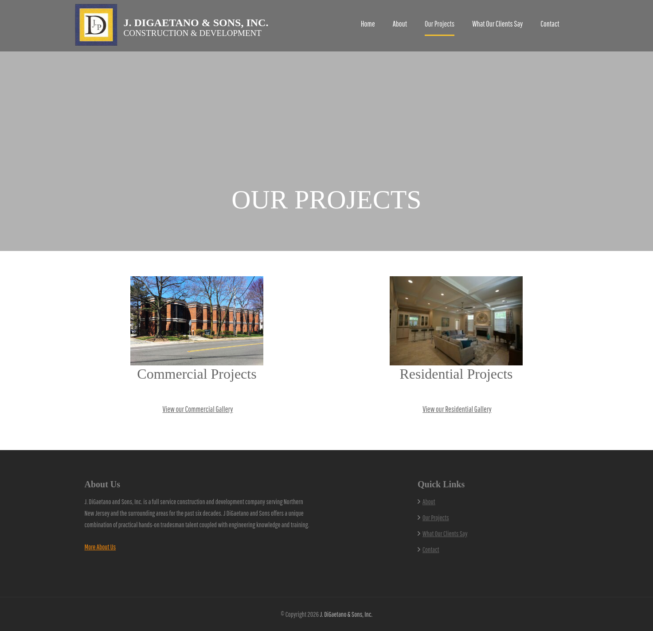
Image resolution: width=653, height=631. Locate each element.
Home (368, 23)
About (400, 23)
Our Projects (439, 23)
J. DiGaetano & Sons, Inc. (196, 22)
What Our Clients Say (497, 23)
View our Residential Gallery (457, 409)
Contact (549, 23)
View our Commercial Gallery (198, 409)
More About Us (100, 547)
